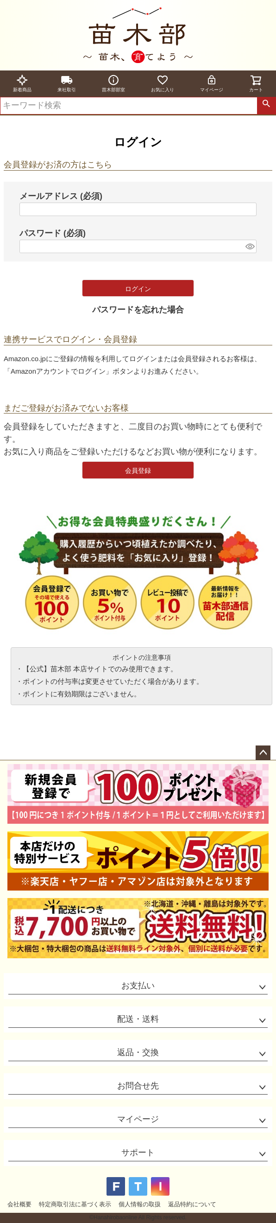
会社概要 (19, 1204)
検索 (266, 105)
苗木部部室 (113, 83)
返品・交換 (138, 1052)
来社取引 (66, 83)
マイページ (211, 83)
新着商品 (22, 83)
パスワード (52, 233)
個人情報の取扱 (140, 1204)
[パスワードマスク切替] (249, 246)
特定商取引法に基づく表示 (75, 1204)
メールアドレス (60, 196)
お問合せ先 (138, 1085)
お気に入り (162, 83)
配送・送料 (138, 1019)
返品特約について (192, 1204)
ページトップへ (263, 752)
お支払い (138, 985)
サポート (138, 1152)
